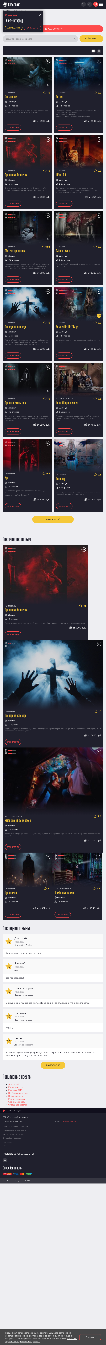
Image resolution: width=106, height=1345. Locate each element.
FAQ (4, 1146)
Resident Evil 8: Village (67, 327)
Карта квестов (15, 1087)
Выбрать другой (13, 28)
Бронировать (13, 127)
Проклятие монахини (15, 403)
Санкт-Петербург (13, 1110)
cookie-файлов (29, 1335)
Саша (18, 1038)
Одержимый (11, 893)
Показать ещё (53, 519)
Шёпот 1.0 (61, 175)
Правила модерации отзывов (14, 1130)
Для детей (13, 1084)
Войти (95, 4)
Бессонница (11, 97)
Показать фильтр (53, 29)
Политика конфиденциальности (15, 1126)
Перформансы (15, 1096)
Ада (7, 478)
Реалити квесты (16, 1098)
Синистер (61, 479)
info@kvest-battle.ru (69, 1121)
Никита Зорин (23, 988)
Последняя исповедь (15, 327)
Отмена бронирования (12, 1138)
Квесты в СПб (15, 1090)
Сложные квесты (17, 1101)
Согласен (90, 1337)
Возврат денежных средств (13, 1134)
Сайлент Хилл (63, 251)
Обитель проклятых (15, 251)
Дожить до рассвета (23, 1045)
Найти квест (91, 38)
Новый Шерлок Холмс (67, 403)
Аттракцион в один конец (18, 820)
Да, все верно (32, 28)
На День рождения (18, 1093)
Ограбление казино (65, 893)
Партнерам (7, 1142)
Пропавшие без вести (16, 175)
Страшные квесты (17, 1104)
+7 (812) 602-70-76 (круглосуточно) (18, 1154)
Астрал (59, 97)
